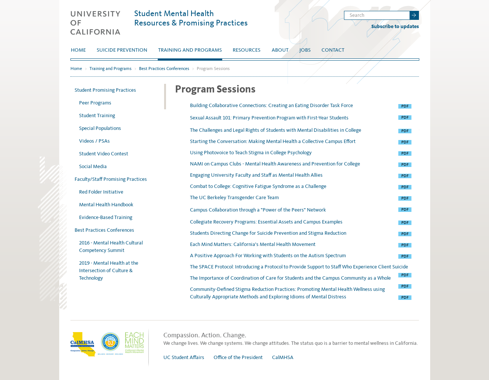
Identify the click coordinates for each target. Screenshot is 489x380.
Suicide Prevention (122, 50)
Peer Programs (95, 103)
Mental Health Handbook (106, 204)
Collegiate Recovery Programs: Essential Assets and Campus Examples (267, 222)
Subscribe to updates (395, 26)
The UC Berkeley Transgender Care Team (235, 197)
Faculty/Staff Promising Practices (111, 179)
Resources (246, 50)
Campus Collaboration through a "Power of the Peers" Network (258, 210)
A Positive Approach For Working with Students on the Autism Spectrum (268, 255)
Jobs (305, 50)
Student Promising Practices (105, 90)
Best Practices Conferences (164, 68)
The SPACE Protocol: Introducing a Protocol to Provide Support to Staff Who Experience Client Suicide (299, 267)
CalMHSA (282, 357)
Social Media (93, 166)
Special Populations (100, 128)
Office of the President (238, 357)
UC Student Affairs (183, 357)
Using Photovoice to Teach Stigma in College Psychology (251, 152)
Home (78, 50)
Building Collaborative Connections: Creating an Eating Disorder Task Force (272, 105)
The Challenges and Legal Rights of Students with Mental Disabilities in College (276, 130)
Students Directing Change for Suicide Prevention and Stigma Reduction (268, 233)
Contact (333, 50)
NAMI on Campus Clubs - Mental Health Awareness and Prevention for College (275, 164)
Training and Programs (190, 50)
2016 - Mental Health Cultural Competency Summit (111, 246)
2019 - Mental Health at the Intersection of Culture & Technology (108, 270)
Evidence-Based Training (105, 217)
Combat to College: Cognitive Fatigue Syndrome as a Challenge (258, 186)
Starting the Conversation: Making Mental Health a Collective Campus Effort (273, 141)
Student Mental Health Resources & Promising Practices (191, 18)
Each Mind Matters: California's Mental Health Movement (253, 244)
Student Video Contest (103, 154)
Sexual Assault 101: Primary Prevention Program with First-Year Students (270, 118)
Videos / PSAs (94, 141)
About (280, 50)
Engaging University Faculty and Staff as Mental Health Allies (257, 175)
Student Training (97, 115)
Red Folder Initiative (101, 192)
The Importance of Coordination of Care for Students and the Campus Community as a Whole (291, 278)
